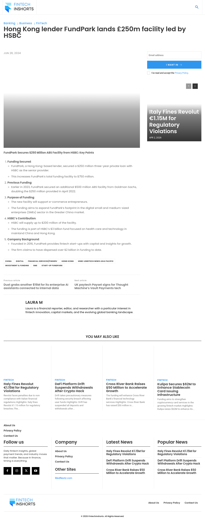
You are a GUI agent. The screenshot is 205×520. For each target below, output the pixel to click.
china (8, 261)
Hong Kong (68, 261)
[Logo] (19, 7)
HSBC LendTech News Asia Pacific (96, 261)
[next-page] (195, 85)
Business (25, 23)
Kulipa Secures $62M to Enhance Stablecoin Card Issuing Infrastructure (177, 387)
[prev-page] (188, 85)
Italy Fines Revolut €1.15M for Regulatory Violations (172, 130)
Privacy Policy (181, 72)
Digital (20, 261)
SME (35, 265)
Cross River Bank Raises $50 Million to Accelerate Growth (125, 386)
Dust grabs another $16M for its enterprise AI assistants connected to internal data (36, 286)
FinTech (41, 23)
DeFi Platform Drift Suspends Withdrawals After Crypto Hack (73, 386)
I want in (174, 64)
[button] (197, 7)
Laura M (34, 302)
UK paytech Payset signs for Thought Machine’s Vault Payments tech (101, 286)
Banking (9, 23)
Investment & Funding (17, 265)
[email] (174, 55)
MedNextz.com (63, 477)
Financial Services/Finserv (42, 261)
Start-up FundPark (52, 265)
